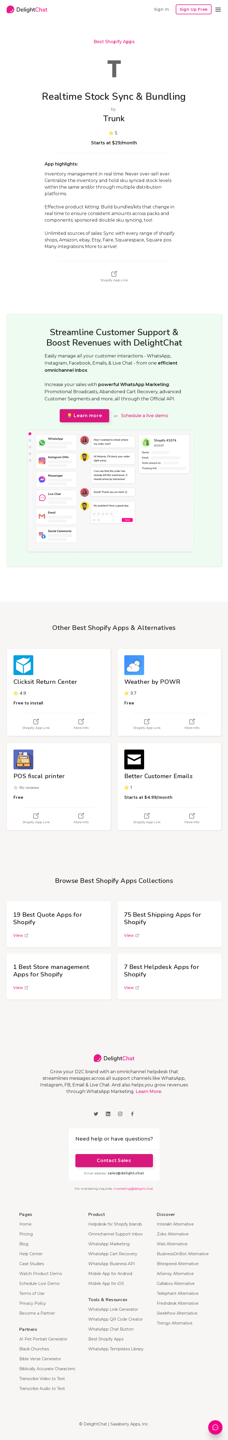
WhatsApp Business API (111, 1263)
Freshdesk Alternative (178, 1303)
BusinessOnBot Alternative (183, 1253)
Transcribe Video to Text (42, 1378)
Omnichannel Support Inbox (115, 1234)
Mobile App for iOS (106, 1283)
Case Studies (31, 1263)
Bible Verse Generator (40, 1358)
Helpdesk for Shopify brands (115, 1224)
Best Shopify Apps (114, 41)
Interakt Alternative (175, 1224)
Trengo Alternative (175, 1323)
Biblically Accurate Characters (47, 1368)
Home (25, 1224)
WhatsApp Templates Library (116, 1349)
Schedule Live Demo (39, 1283)
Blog (23, 1243)
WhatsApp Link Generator (113, 1309)
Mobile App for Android (110, 1273)
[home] (27, 9)
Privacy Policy (32, 1303)
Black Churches (34, 1349)
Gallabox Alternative (176, 1283)
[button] (218, 9)
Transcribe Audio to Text (42, 1388)
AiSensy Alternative (175, 1273)
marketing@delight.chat (133, 1188)
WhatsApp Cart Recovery (112, 1253)
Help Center (31, 1253)
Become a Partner (37, 1313)
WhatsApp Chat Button (111, 1329)
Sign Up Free (194, 9)
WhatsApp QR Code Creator (115, 1319)
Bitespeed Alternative (178, 1263)
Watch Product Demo (40, 1273)
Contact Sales (114, 1160)
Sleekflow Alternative (177, 1313)
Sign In (161, 9)
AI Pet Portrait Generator (43, 1339)
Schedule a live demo (144, 415)
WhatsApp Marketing (109, 1243)
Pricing (26, 1234)
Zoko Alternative (173, 1234)
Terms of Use (32, 1293)
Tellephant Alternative (178, 1293)
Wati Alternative (172, 1243)
